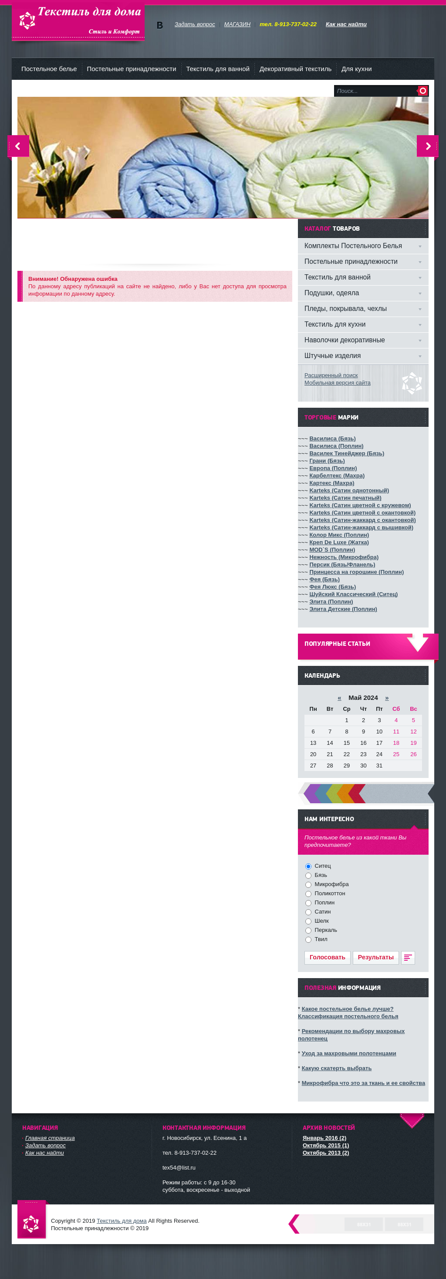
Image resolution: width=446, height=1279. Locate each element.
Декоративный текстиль (295, 68)
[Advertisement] (175, 238)
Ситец (322, 866)
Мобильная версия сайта (337, 382)
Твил (320, 939)
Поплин (323, 902)
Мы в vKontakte (159, 25)
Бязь (320, 875)
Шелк (321, 920)
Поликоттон (329, 893)
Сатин (322, 911)
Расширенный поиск (331, 375)
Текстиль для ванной (218, 68)
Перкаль (325, 930)
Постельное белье (49, 68)
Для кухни (356, 68)
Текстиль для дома (78, 21)
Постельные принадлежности (131, 68)
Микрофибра (331, 884)
